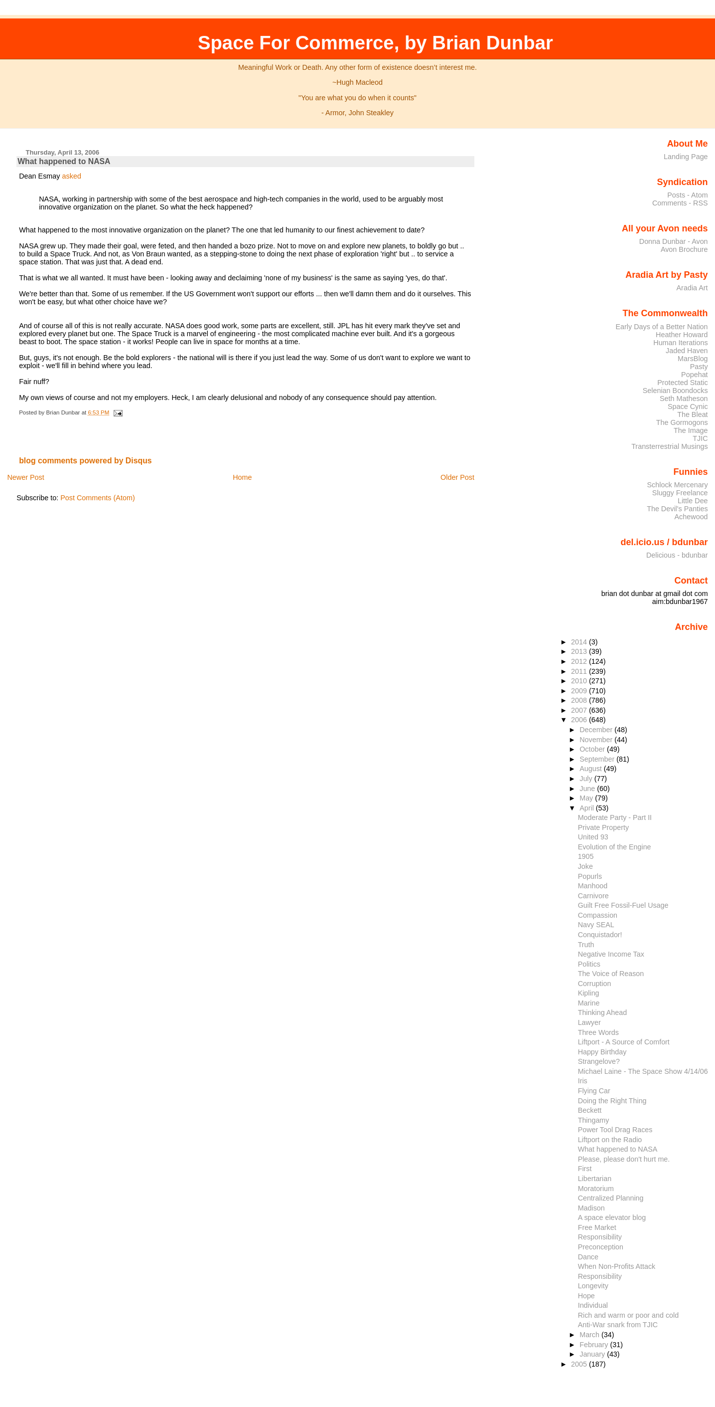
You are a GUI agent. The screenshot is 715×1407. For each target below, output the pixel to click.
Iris (582, 1081)
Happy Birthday (602, 1052)
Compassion (597, 915)
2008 (580, 700)
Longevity (593, 1286)
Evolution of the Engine (614, 847)
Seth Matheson (684, 398)
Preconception (600, 1247)
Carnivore (593, 896)
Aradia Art (692, 288)
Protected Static (682, 383)
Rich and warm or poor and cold (628, 1315)
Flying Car (594, 1091)
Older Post (457, 477)
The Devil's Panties (677, 509)
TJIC (700, 438)
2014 (580, 642)
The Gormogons (682, 422)
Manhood (593, 886)
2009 (580, 691)
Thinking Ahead (602, 1012)
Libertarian (594, 1179)
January (593, 1354)
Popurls (590, 876)
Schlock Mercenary (677, 485)
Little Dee (693, 501)
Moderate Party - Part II (615, 817)
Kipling (588, 993)
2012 (580, 661)
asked (71, 176)
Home (242, 477)
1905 (586, 856)
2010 (580, 681)
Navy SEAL (596, 925)
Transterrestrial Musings (669, 446)
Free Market (597, 1227)
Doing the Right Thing (612, 1101)
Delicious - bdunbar (677, 555)
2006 (580, 720)
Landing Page (686, 157)
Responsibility (600, 1237)
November (596, 740)
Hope (586, 1296)
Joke (585, 866)
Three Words (598, 1032)
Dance (588, 1257)
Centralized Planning (611, 1198)
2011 (580, 671)
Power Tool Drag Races (615, 1130)
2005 (580, 1364)
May (587, 798)
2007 (580, 710)
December (596, 730)
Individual (593, 1305)
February (594, 1345)
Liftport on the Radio (610, 1140)
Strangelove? (599, 1061)
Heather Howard (682, 335)
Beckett (590, 1110)
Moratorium (596, 1189)
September (597, 759)
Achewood (691, 517)
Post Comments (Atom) (97, 498)
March (590, 1335)
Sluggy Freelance (680, 493)
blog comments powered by (85, 460)
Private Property (603, 827)
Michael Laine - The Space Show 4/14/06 (643, 1071)
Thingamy (593, 1120)
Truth (586, 945)
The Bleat (692, 414)
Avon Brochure (684, 249)
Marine (589, 1003)
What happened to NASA (63, 161)
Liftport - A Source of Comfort (624, 1042)
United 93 (593, 837)
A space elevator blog (612, 1217)
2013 (580, 651)
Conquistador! (600, 935)
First (585, 1169)
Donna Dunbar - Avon (673, 241)
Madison (591, 1208)
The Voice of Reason (611, 974)
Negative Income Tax (611, 954)
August (591, 769)
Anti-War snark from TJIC (618, 1325)
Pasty (699, 367)
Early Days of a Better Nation (661, 327)
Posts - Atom (687, 195)
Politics (589, 964)
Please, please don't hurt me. (624, 1159)
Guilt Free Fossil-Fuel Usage (623, 905)
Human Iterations (680, 343)
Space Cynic (688, 406)
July (586, 779)
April (587, 808)
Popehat (694, 375)
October (593, 749)
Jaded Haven (687, 351)
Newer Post (25, 477)
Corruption (594, 984)
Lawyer (589, 1022)
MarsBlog (693, 359)
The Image (691, 430)
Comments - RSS (680, 203)
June (588, 789)
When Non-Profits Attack (617, 1266)
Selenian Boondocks (675, 391)
